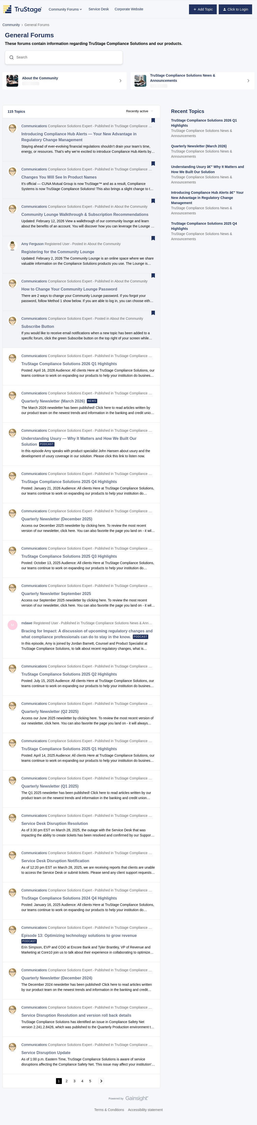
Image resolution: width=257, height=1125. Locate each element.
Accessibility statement (145, 1114)
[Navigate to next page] (101, 1086)
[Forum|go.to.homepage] (22, 9)
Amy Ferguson (32, 249)
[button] (203, 9)
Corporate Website (129, 9)
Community (11, 25)
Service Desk (99, 9)
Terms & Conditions (109, 1114)
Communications (34, 131)
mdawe (26, 628)
